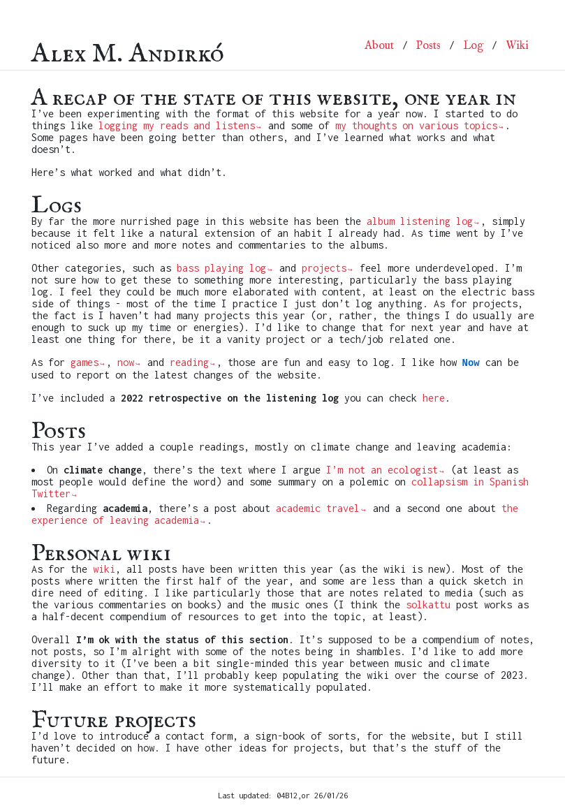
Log (473, 46)
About (379, 46)
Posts (428, 46)
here (434, 398)
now (125, 362)
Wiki (517, 46)
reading (189, 362)
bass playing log (221, 268)
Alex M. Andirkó (127, 46)
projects (324, 268)
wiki (104, 569)
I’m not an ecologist (382, 470)
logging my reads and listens (176, 125)
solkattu (428, 604)
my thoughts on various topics (416, 125)
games (84, 362)
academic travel (318, 508)
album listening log (420, 221)
